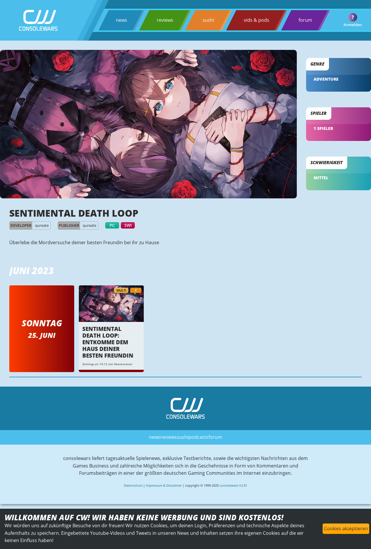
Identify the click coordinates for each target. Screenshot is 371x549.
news (121, 20)
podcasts (198, 437)
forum (305, 20)
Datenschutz (133, 485)
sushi (208, 20)
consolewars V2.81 (233, 485)
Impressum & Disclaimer (164, 485)
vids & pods (256, 20)
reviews (165, 20)
